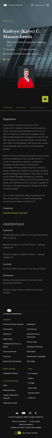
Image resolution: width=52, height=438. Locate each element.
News (5, 385)
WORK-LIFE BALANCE (38, 107)
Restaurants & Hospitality (36, 356)
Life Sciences (32, 329)
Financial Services (9, 352)
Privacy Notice (35, 421)
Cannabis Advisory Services (15, 212)
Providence (10, 49)
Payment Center (39, 5)
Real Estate (31, 352)
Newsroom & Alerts (10, 403)
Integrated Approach (10, 373)
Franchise (6, 356)
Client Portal (32, 388)
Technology (31, 361)
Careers (31, 378)
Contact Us (32, 398)
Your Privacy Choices (30, 433)
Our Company (33, 373)
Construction (8, 329)
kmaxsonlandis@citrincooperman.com (22, 53)
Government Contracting (12, 361)
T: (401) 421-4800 (28, 49)
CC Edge (31, 383)
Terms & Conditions (19, 421)
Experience (7, 107)
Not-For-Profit (32, 342)
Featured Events (9, 390)
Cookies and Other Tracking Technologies (26, 427)
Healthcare (31, 324)
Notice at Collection (26, 424)
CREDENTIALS (21, 107)
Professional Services (35, 347)
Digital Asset (7, 339)
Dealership (7, 334)
